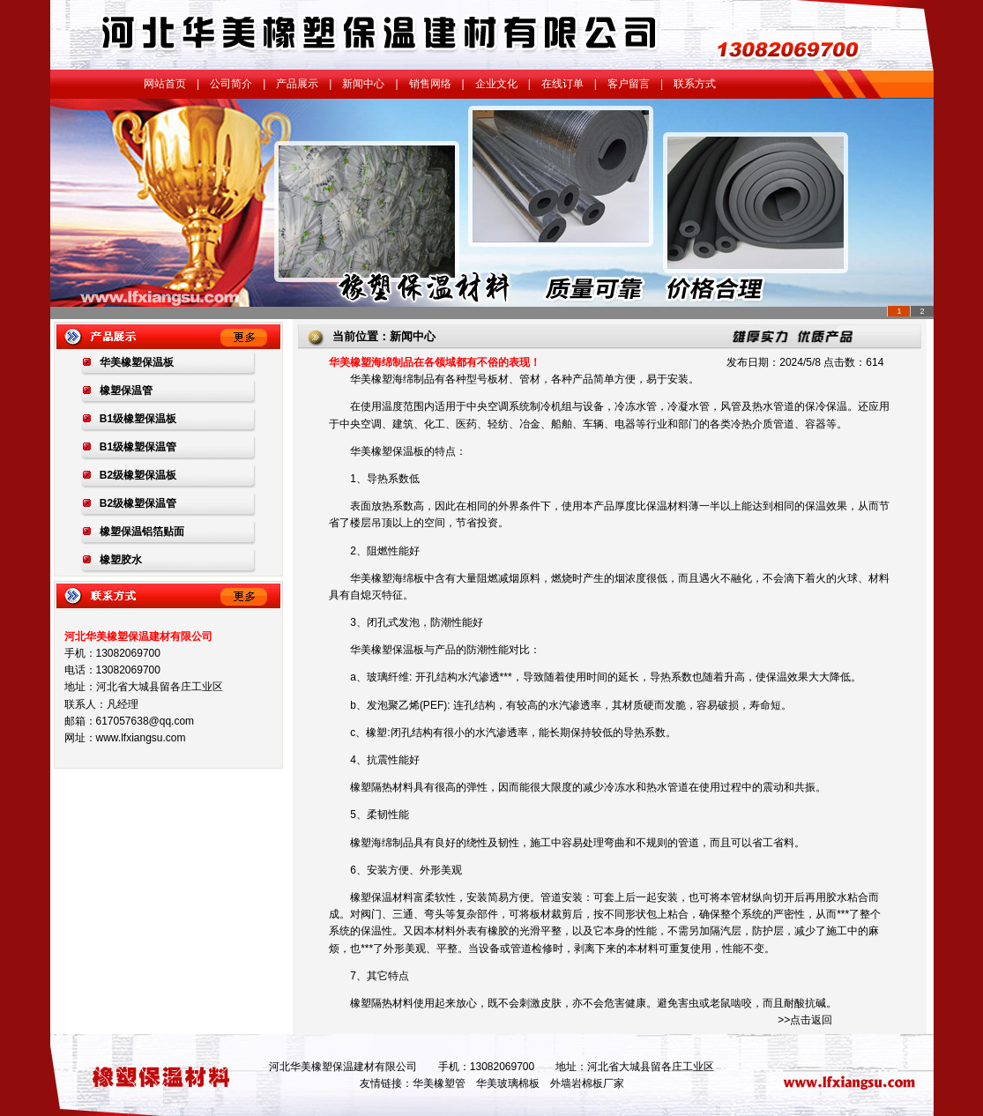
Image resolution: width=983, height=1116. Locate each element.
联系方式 (695, 84)
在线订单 (562, 84)
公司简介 (231, 84)
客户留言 (628, 84)
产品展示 (297, 84)
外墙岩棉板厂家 (587, 1083)
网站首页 (165, 84)
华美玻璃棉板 (508, 1083)
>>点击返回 (805, 1020)
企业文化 (496, 84)
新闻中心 (363, 84)
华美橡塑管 (439, 1083)
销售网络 (430, 84)
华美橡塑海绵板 (387, 578)
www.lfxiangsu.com (141, 738)
